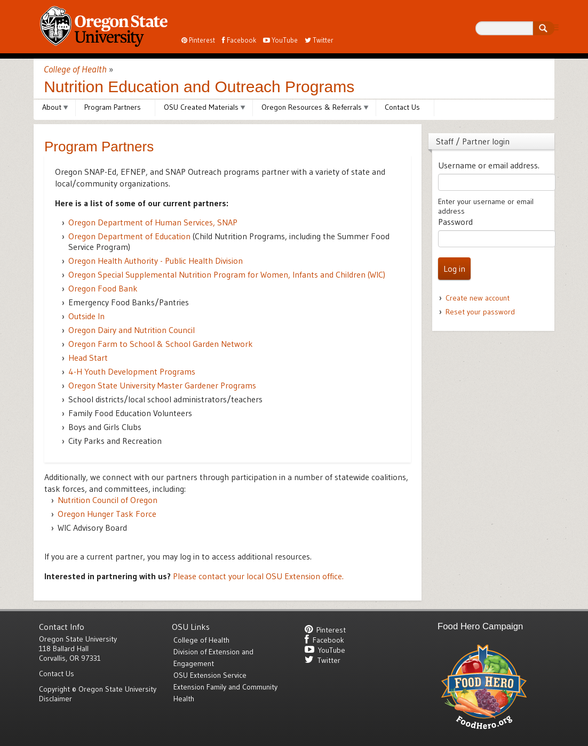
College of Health (75, 69)
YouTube (280, 40)
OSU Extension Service (210, 675)
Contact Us (402, 107)
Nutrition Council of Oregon (107, 499)
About (51, 107)
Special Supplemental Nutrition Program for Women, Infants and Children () (226, 274)
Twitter (319, 40)
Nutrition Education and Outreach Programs (199, 86)
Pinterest (198, 40)
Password (455, 221)
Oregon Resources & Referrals (311, 107)
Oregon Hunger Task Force (107, 513)
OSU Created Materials (201, 107)
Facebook (239, 40)
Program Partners (112, 107)
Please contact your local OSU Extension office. (258, 576)
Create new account (478, 298)
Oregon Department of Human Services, (152, 222)
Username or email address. (488, 165)
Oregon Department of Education (129, 236)
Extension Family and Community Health (225, 692)
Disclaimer (55, 698)
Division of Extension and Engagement (213, 657)
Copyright (54, 689)
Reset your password (480, 312)
